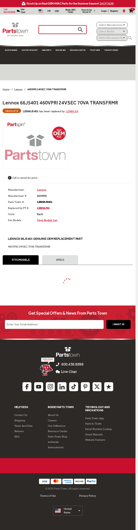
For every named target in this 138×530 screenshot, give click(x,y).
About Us (53, 415)
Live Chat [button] (66, 372)
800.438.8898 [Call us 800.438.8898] (72, 364)
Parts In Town (93, 423)
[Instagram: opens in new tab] (50, 386)
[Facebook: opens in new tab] (26, 386)
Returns (19, 431)
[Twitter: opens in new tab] (97, 386)
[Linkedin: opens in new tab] (62, 386)
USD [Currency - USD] (57, 11)
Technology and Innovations (97, 408)
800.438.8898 (9, 12)
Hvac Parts (46, 50)
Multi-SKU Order (70, 11)
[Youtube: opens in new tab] (38, 386)
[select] (68, 511)
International (55, 447)
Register (114, 11)
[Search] (130, 38)
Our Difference (56, 425)
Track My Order (111, 50)
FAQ (16, 436)
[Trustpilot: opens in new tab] (108, 386)
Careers (52, 420)
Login (104, 11)
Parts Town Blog (57, 436)
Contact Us (20, 415)
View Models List (47, 220)
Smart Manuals (94, 434)
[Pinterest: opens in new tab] (85, 386)
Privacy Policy (87, 495)
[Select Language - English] (49, 11)
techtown (53, 442)
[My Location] (124, 11)
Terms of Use (48, 495)
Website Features (95, 439)
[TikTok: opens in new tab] (73, 386)
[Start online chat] (47, 367)
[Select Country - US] (40, 11)
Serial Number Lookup (98, 429)
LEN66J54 (72, 111)
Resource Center (78, 50)
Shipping (19, 420)
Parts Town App (94, 418)
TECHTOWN (95, 50)
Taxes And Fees (23, 425)
